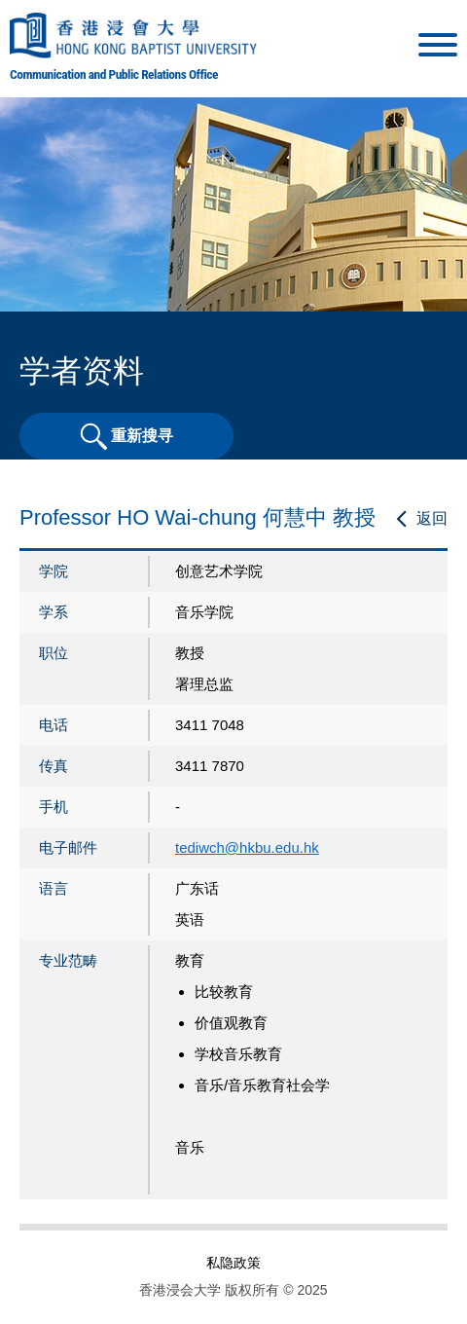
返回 (432, 518)
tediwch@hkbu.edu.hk (247, 847)
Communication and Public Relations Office (114, 74)
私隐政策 (233, 1262)
